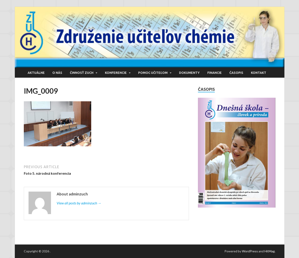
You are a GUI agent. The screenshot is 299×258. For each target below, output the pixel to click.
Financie (214, 73)
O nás (57, 73)
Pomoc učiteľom (153, 73)
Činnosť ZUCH (81, 73)
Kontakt (258, 73)
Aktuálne (36, 73)
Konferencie (116, 73)
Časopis (236, 73)
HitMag (269, 251)
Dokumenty (189, 73)
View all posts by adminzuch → (79, 203)
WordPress (250, 251)
